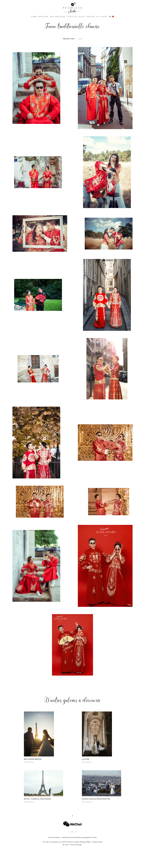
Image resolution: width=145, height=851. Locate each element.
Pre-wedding (57, 16)
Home (34, 16)
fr (69, 832)
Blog (82, 16)
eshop (104, 16)
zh (76, 832)
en (72, 832)
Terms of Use (97, 842)
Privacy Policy (85, 842)
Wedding (43, 16)
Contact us (92, 16)
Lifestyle (72, 16)
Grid (80, 39)
